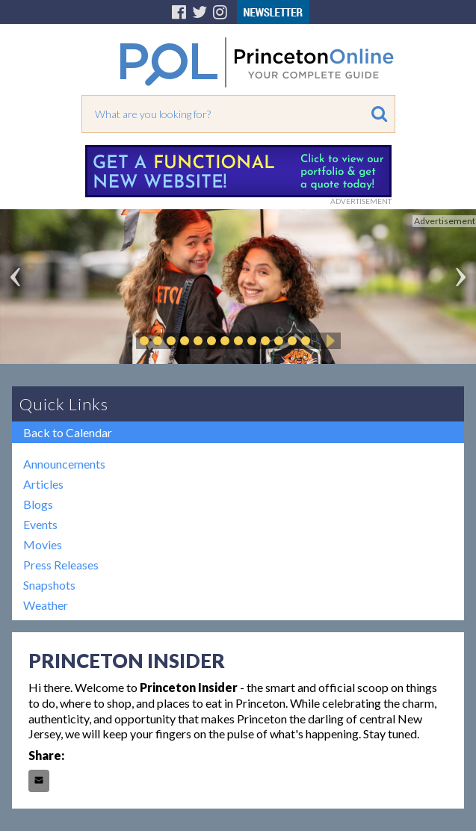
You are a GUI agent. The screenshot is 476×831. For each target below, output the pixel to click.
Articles (43, 484)
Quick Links (63, 404)
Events (40, 524)
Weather (45, 605)
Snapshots (49, 585)
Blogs (38, 504)
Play (328, 340)
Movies (42, 544)
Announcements (64, 464)
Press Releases (61, 564)
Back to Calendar (67, 432)
